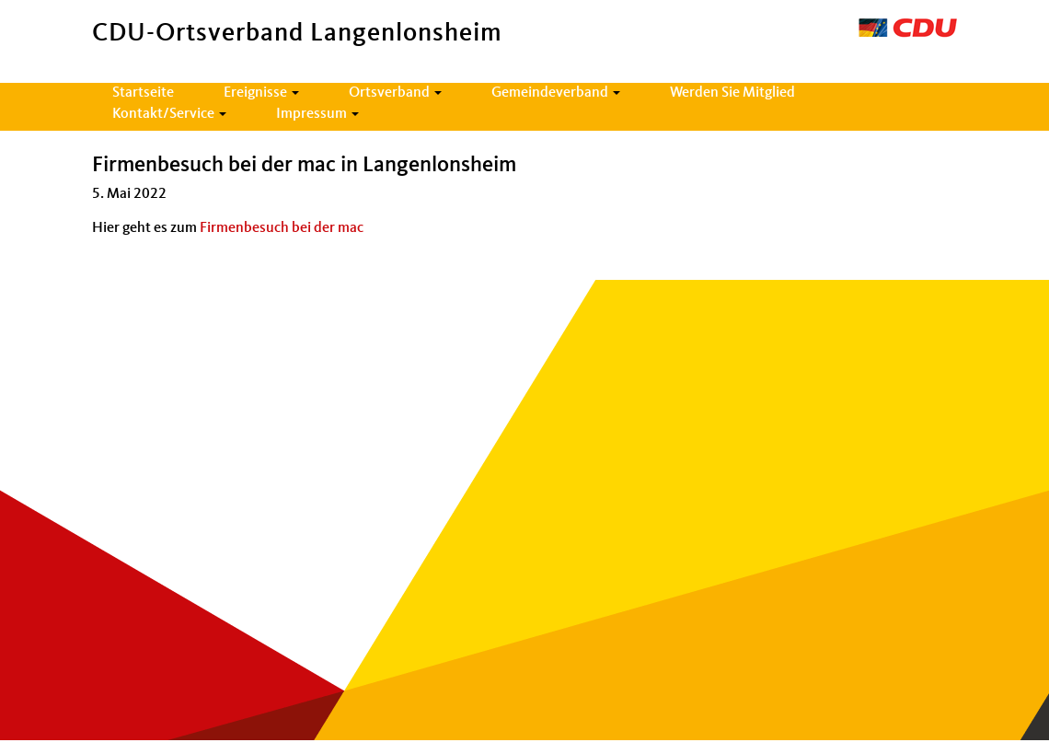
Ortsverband (395, 93)
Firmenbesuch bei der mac (281, 228)
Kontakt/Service (169, 114)
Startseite (143, 93)
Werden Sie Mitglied (732, 93)
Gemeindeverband (555, 93)
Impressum (317, 114)
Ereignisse (261, 93)
